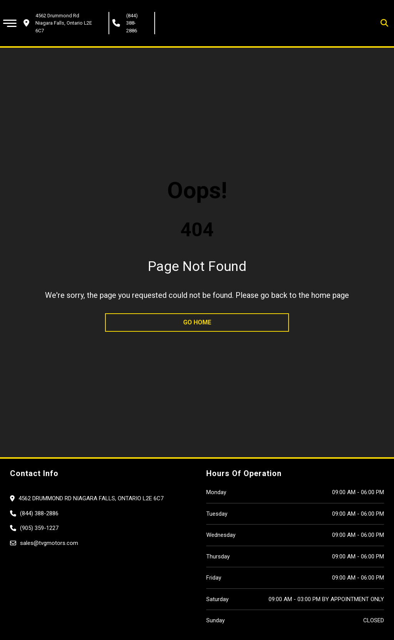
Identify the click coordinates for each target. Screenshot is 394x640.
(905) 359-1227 (39, 528)
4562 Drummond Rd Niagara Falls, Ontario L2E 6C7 (91, 498)
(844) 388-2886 (132, 23)
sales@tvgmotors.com (49, 543)
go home (197, 322)
